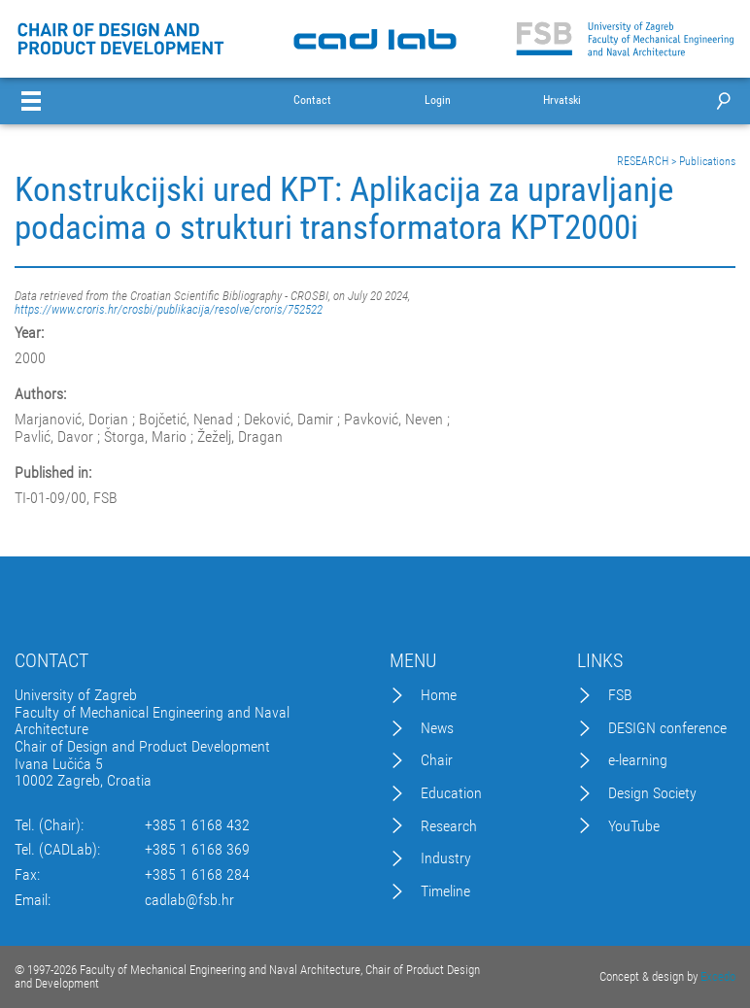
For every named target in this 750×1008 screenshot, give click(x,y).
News (437, 728)
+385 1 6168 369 (197, 849)
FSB (620, 695)
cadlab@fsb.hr (189, 900)
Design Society (652, 793)
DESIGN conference (667, 728)
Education (451, 793)
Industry (446, 858)
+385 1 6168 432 (197, 825)
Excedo (717, 976)
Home (439, 695)
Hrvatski (562, 100)
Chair (437, 760)
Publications (707, 161)
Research (449, 826)
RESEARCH (642, 161)
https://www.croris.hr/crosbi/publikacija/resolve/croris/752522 (169, 309)
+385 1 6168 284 (197, 875)
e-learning (637, 760)
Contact (312, 100)
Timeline (445, 891)
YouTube (634, 826)
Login (438, 100)
